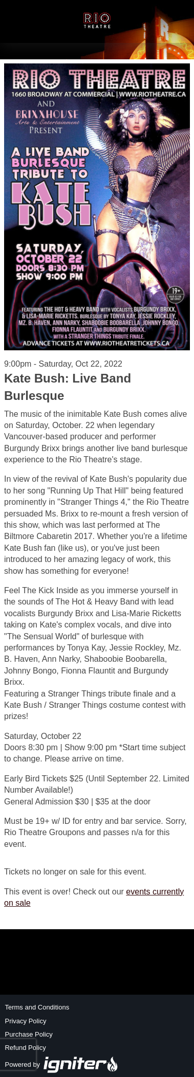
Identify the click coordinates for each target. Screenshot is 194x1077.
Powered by (61, 1064)
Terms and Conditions (37, 1007)
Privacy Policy (25, 1021)
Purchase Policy (28, 1034)
